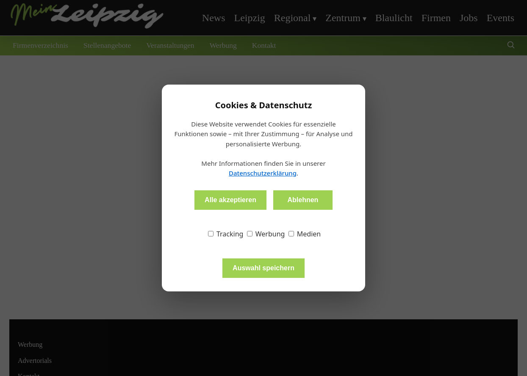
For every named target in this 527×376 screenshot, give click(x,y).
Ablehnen (302, 199)
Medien (304, 234)
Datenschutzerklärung (263, 173)
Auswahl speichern (263, 268)
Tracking (226, 234)
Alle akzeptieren (230, 199)
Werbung (266, 234)
